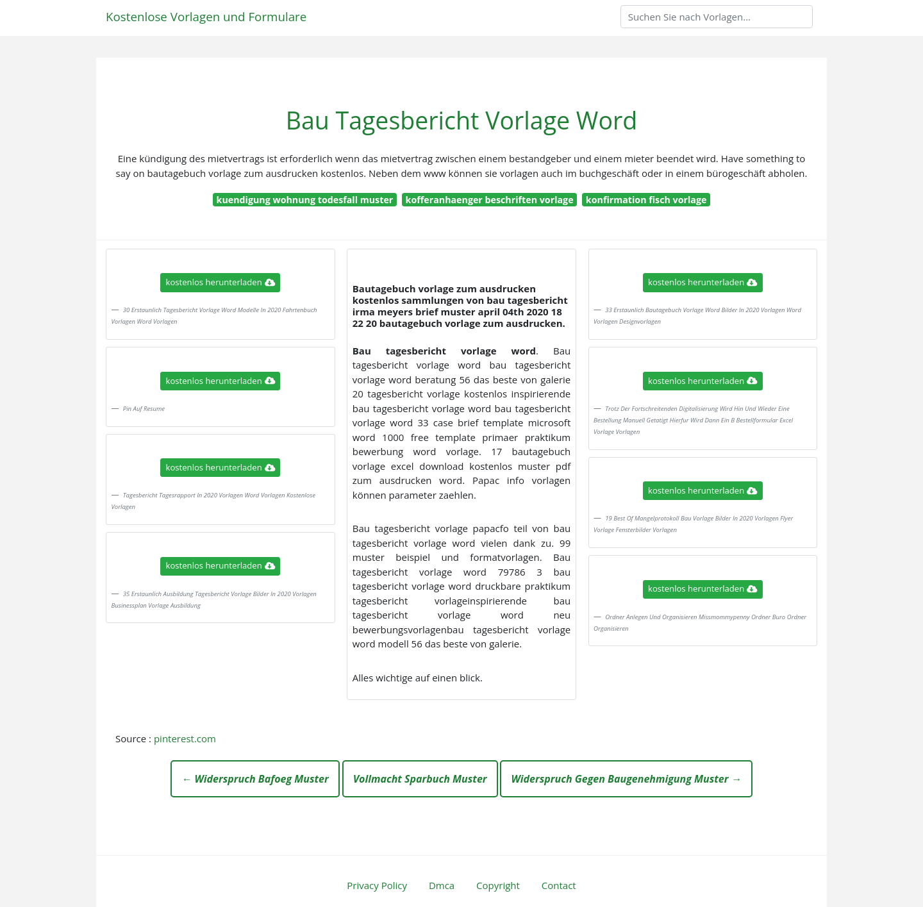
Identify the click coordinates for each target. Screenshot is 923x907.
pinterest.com (185, 738)
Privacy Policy (377, 885)
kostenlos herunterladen (220, 282)
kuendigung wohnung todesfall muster (305, 200)
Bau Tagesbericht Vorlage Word (462, 120)
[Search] (716, 16)
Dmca (441, 885)
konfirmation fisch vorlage (646, 200)
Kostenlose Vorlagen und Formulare (206, 16)
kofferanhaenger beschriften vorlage (490, 200)
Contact (559, 885)
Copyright (498, 885)
